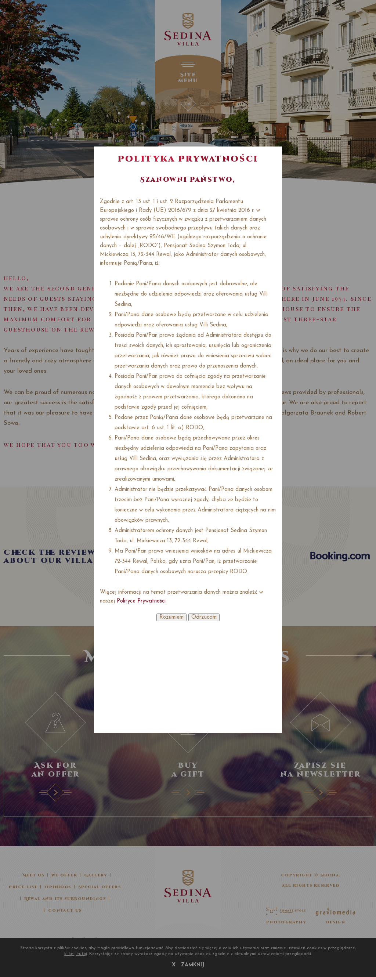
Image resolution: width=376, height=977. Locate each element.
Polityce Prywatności (141, 601)
